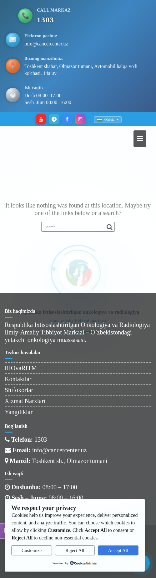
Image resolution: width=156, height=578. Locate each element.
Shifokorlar (19, 389)
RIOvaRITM (21, 368)
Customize (32, 550)
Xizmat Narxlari (25, 400)
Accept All (118, 550)
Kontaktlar (18, 379)
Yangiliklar (19, 411)
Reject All (74, 550)
